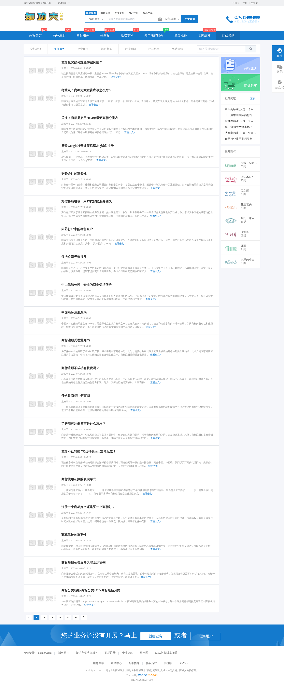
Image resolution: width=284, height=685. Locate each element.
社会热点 (153, 48)
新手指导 (133, 663)
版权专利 (127, 35)
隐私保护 (151, 663)
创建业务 (156, 636)
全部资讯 (35, 48)
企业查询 (119, 13)
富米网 (144, 652)
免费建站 (177, 48)
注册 (245, 3)
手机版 (168, 663)
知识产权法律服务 (87, 652)
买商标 (105, 35)
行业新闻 (130, 48)
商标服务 (83, 35)
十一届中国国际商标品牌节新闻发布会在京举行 (254, 115)
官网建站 (204, 35)
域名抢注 (63, 652)
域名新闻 (106, 48)
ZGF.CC (142, 675)
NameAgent (45, 652)
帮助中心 (116, 663)
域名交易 (147, 13)
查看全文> (116, 76)
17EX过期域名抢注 (166, 652)
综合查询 (96, 19)
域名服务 (180, 35)
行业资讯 (228, 35)
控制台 (254, 3)
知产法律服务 (153, 35)
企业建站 (127, 652)
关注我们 (64, 3)
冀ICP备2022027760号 (142, 679)
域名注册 (133, 13)
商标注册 (59, 35)
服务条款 (98, 663)
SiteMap (183, 663)
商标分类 (35, 35)
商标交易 (105, 13)
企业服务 (83, 48)
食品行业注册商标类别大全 (241, 138)
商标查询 (91, 13)
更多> (253, 98)
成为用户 (206, 636)
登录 (234, 3)
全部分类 (172, 19)
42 (76, 617)
